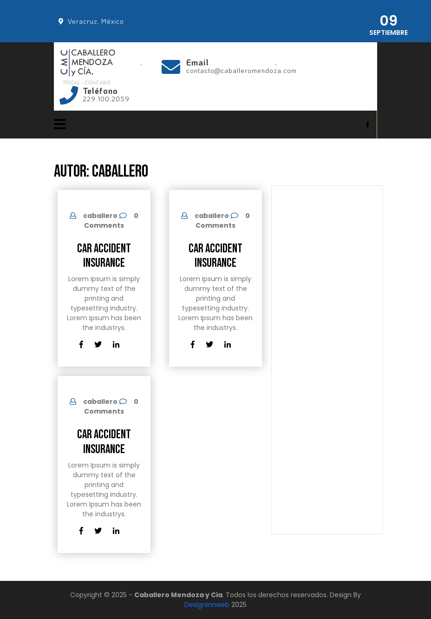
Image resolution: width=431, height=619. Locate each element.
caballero (100, 215)
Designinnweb (206, 604)
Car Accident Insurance (104, 256)
